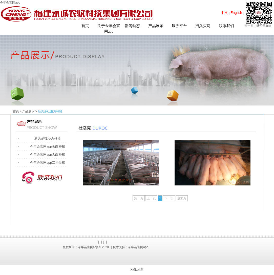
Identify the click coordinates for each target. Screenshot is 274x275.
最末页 (181, 198)
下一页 (169, 198)
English (236, 13)
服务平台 (179, 26)
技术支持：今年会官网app (130, 247)
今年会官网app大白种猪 (47, 154)
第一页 (138, 198)
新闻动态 (132, 26)
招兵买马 (202, 26)
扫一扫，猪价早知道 (258, 26)
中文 (224, 13)
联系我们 (226, 26)
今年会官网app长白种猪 (47, 146)
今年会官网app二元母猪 (47, 162)
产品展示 (155, 26)
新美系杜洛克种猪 (47, 138)
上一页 (151, 198)
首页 (85, 26)
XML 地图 (137, 269)
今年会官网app (10, 2)
